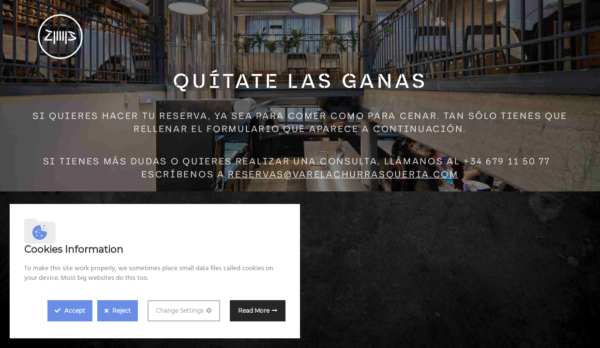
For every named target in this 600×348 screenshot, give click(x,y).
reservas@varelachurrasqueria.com (343, 175)
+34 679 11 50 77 (506, 162)
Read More (254, 310)
